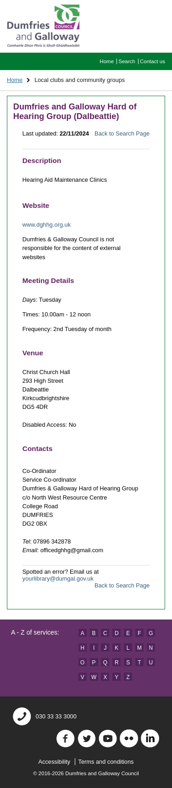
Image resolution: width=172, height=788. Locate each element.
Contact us (152, 61)
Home (107, 61)
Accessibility (55, 761)
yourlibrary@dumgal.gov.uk (58, 578)
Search (126, 61)
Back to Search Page (122, 133)
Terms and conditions (106, 761)
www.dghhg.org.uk (46, 224)
